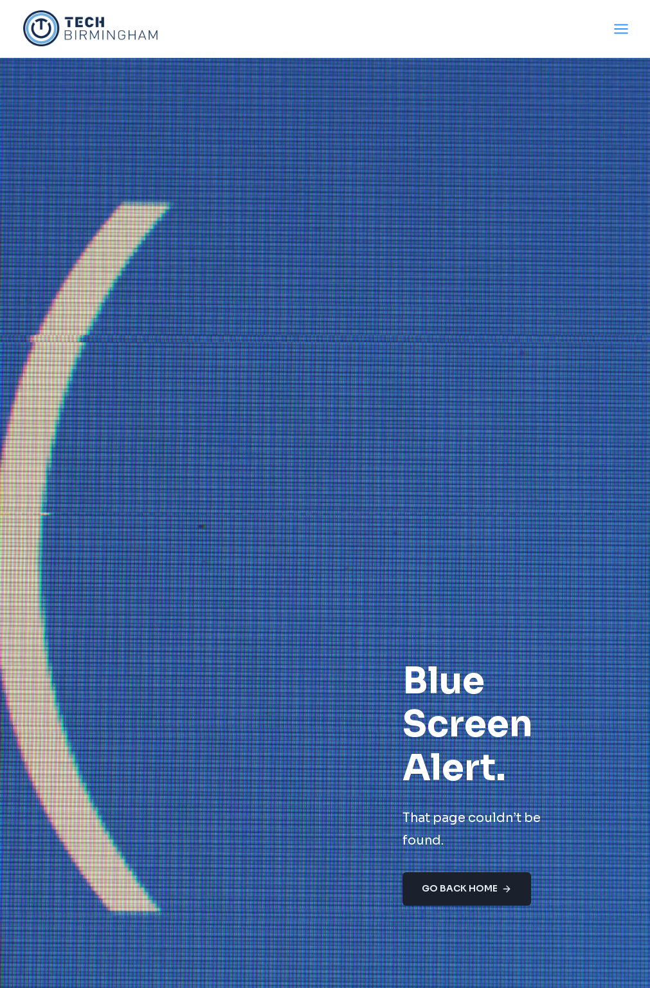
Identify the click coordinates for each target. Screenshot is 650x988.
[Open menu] (621, 29)
